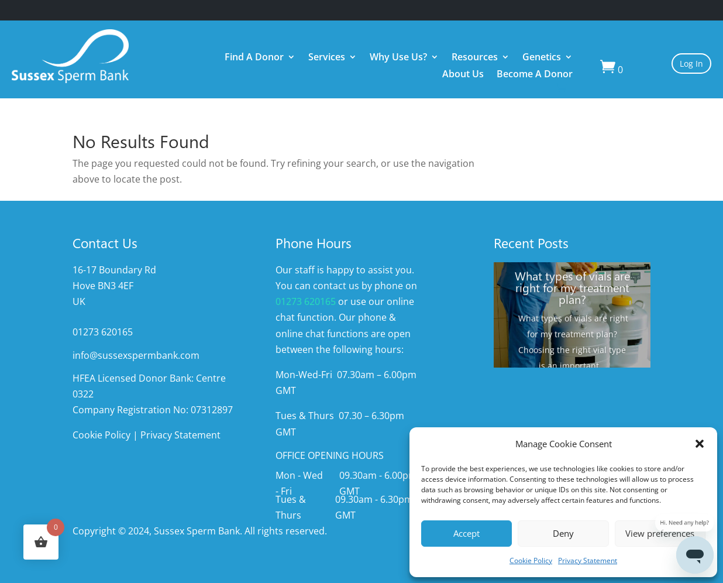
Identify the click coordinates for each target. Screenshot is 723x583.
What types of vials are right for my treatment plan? (572, 291)
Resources (475, 58)
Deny (563, 533)
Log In (691, 63)
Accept (466, 533)
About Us (463, 75)
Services (326, 58)
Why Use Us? (398, 58)
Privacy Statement (587, 560)
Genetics (541, 58)
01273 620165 (306, 301)
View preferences (659, 533)
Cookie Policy (530, 560)
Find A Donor (254, 58)
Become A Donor (535, 75)
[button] (699, 444)
